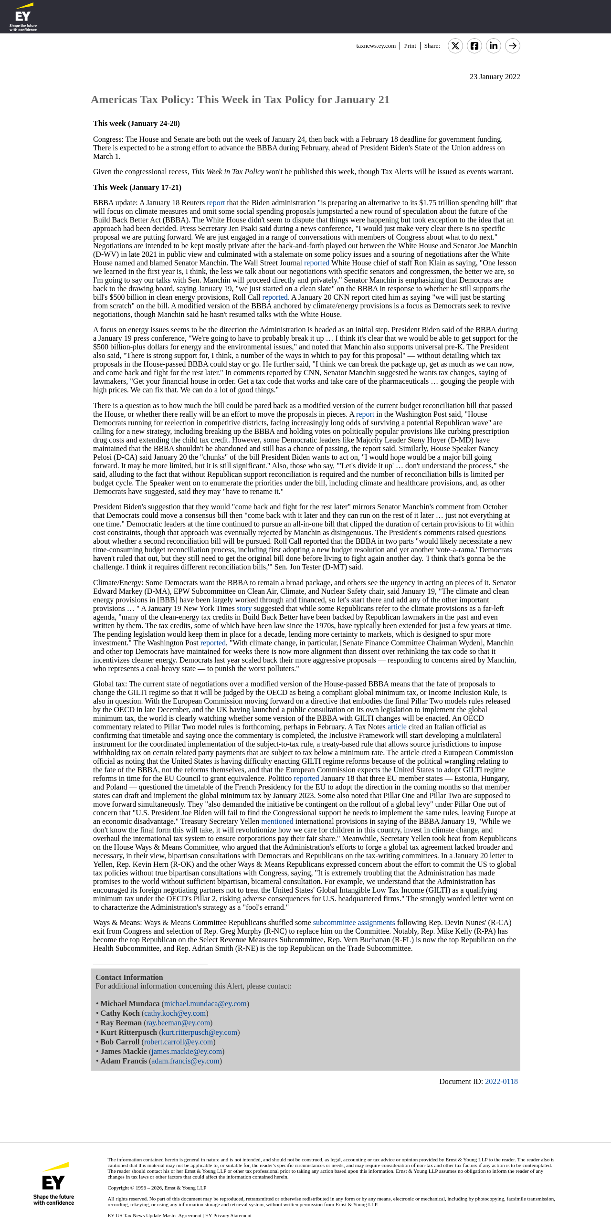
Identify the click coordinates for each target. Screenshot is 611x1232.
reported (316, 263)
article (397, 727)
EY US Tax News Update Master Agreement (154, 1215)
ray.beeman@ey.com (178, 1023)
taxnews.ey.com (376, 45)
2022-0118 (501, 1081)
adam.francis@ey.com (185, 1061)
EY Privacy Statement (228, 1215)
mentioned (277, 821)
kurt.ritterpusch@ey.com (200, 1032)
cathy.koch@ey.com (175, 1013)
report (216, 203)
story (244, 608)
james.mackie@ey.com (186, 1051)
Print (410, 45)
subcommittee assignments (354, 922)
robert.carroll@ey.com (178, 1042)
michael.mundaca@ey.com (205, 1004)
